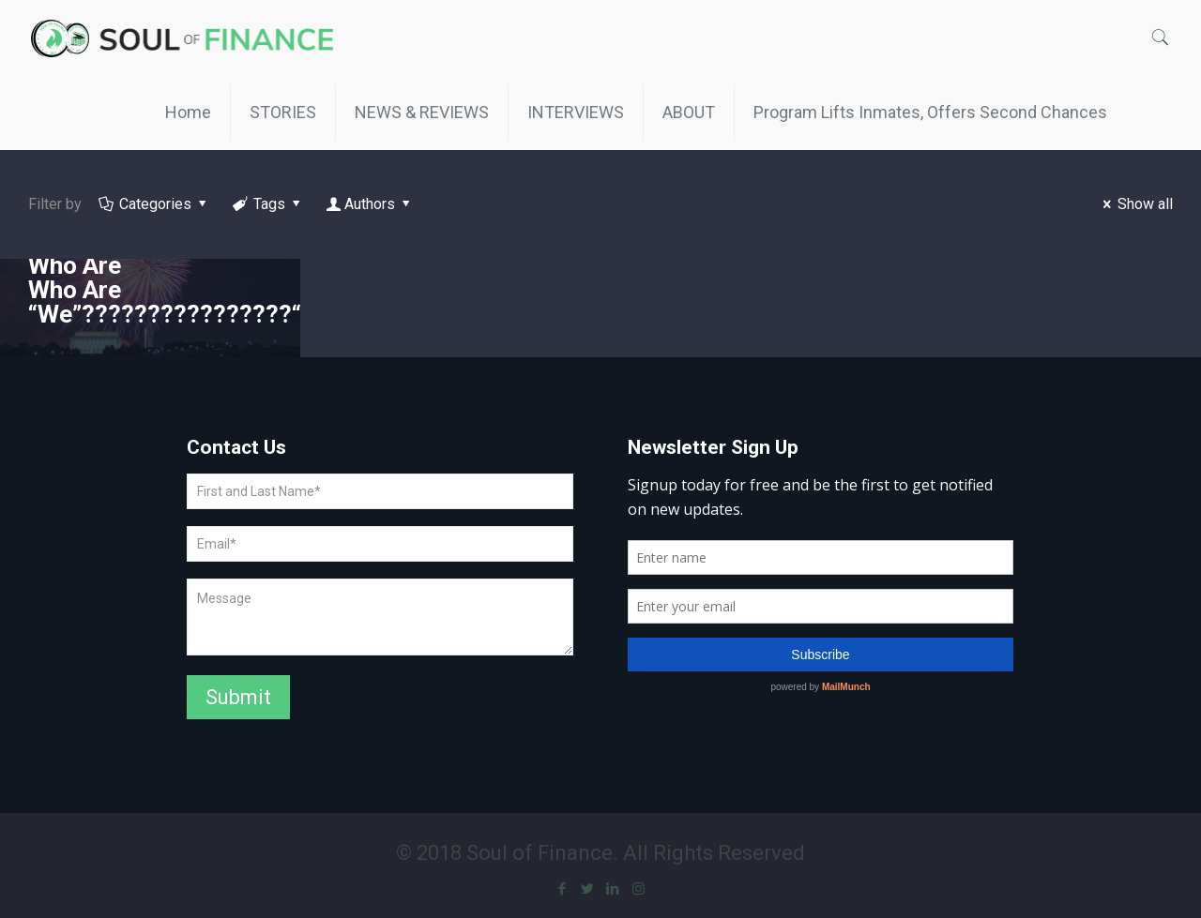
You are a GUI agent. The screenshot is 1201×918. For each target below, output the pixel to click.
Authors (370, 204)
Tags (268, 204)
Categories (154, 204)
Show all (1135, 204)
